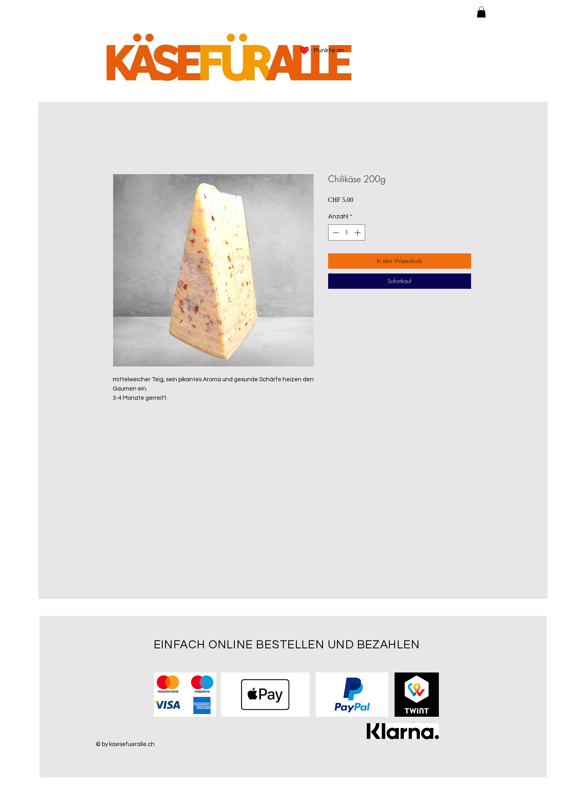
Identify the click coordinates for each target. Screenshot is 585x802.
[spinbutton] (347, 232)
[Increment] (358, 232)
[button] (481, 11)
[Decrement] (335, 232)
